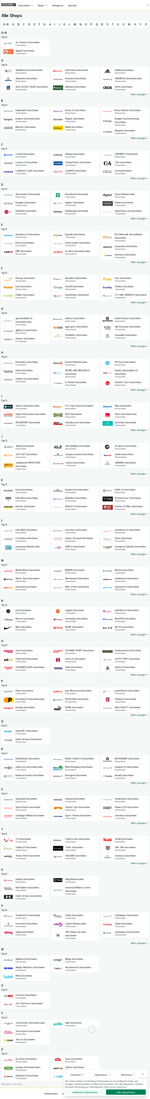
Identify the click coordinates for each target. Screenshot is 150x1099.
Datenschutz (51, 1093)
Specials (72, 5)
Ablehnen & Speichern (85, 1092)
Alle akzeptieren (126, 1092)
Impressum (121, 1087)
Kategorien (57, 5)
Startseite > (7, 1084)
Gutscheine (24, 5)
